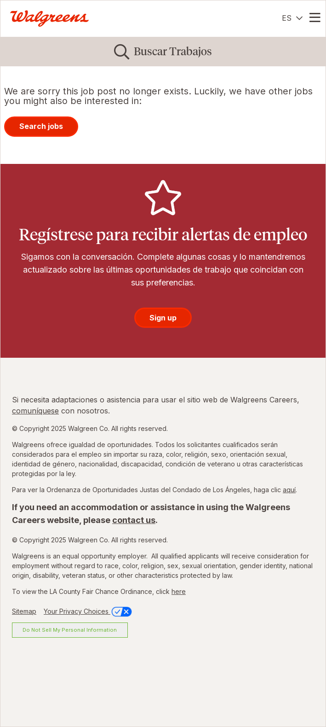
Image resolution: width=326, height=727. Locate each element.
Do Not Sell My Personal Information (70, 630)
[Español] (292, 18)
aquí (289, 490)
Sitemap (24, 611)
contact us (133, 520)
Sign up (163, 317)
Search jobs (41, 126)
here (179, 591)
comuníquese (35, 410)
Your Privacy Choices (88, 611)
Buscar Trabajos (173, 51)
